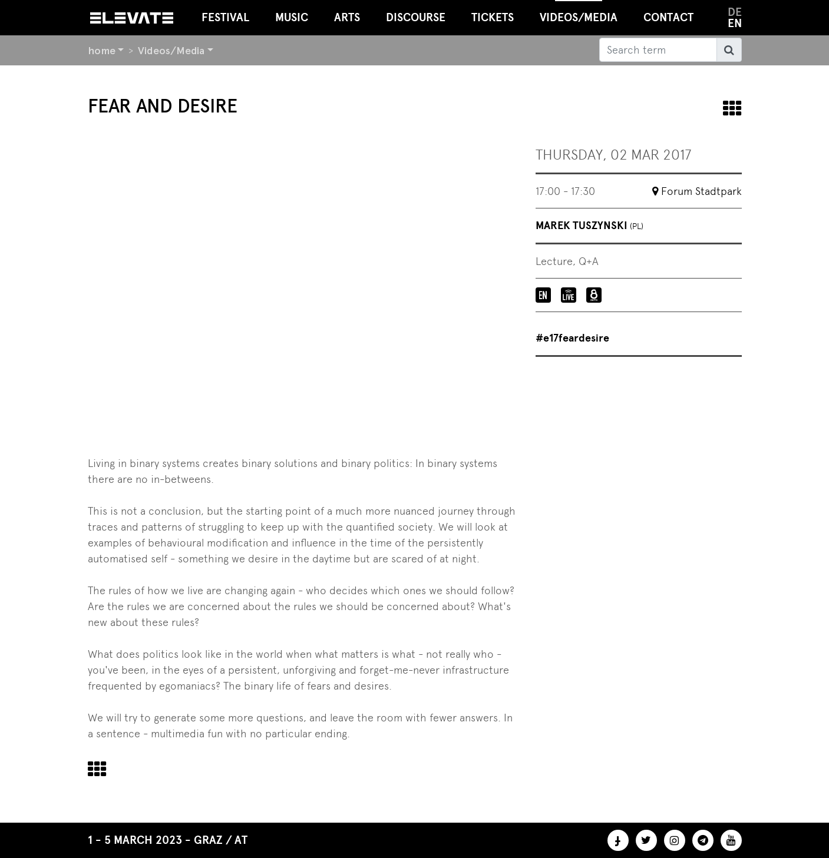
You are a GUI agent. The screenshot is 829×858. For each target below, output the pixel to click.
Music (291, 17)
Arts (347, 17)
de (735, 12)
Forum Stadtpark (701, 191)
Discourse (415, 17)
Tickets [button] (492, 17)
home (101, 50)
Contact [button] (668, 17)
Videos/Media (171, 50)
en (735, 23)
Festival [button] (225, 17)
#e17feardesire (572, 338)
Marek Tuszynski (589, 225)
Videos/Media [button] (578, 12)
